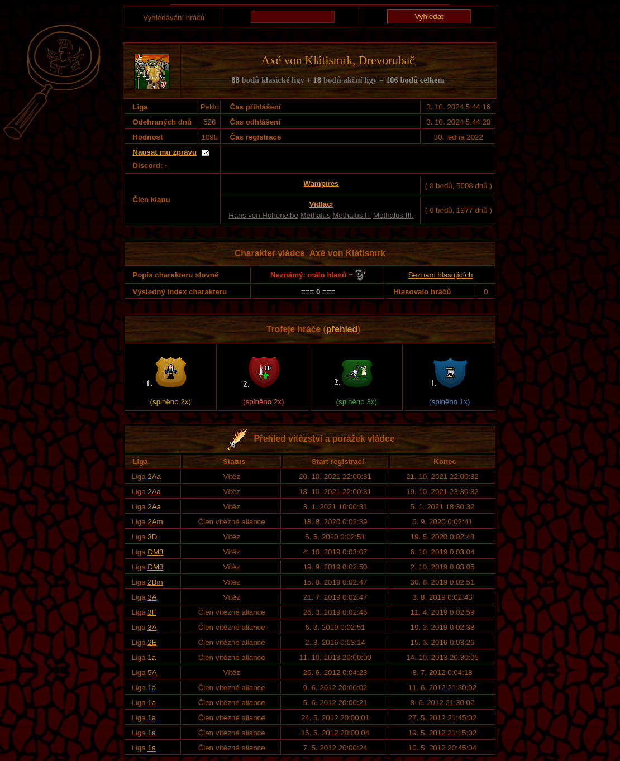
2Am (155, 522)
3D (152, 537)
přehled (341, 329)
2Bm (155, 582)
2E (151, 642)
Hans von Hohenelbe (263, 215)
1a (151, 657)
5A (151, 672)
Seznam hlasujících (440, 275)
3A (151, 597)
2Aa (154, 476)
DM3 (155, 552)
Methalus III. (393, 215)
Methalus (316, 215)
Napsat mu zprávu (164, 152)
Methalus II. (351, 215)
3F (151, 612)
